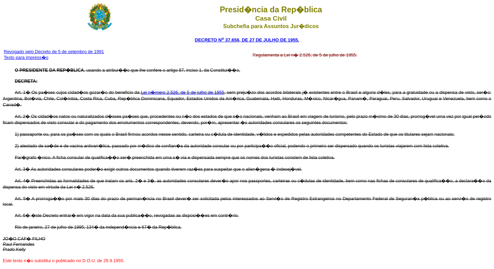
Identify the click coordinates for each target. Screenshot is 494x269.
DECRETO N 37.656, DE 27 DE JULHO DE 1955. (247, 39)
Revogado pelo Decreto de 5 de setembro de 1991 (54, 51)
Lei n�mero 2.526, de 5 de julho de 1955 (182, 92)
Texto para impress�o (26, 57)
